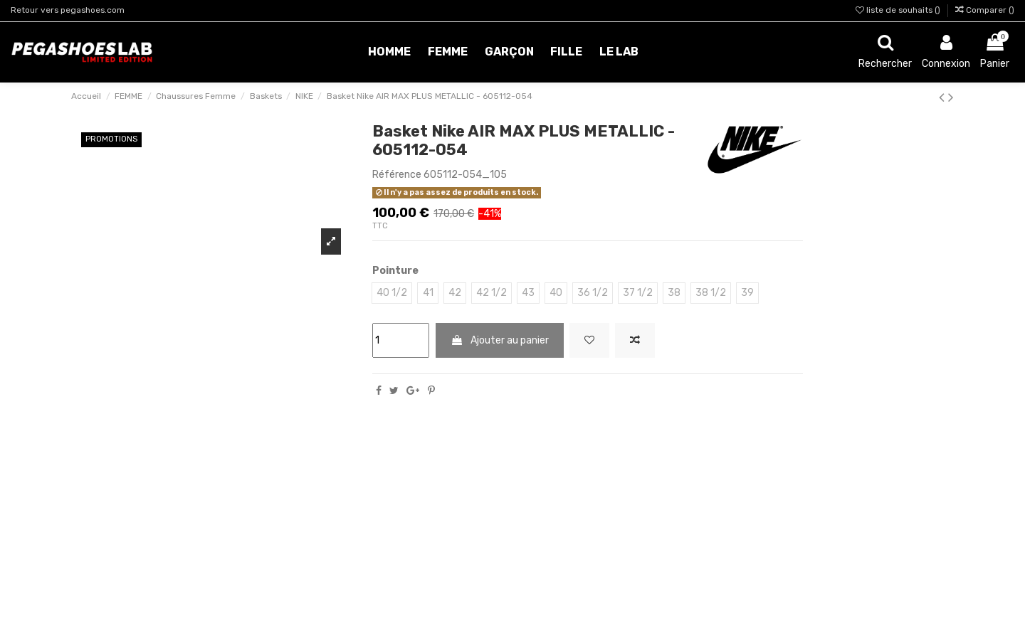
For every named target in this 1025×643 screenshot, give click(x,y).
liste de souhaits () (899, 10)
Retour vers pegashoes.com (68, 10)
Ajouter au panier (500, 340)
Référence (396, 175)
